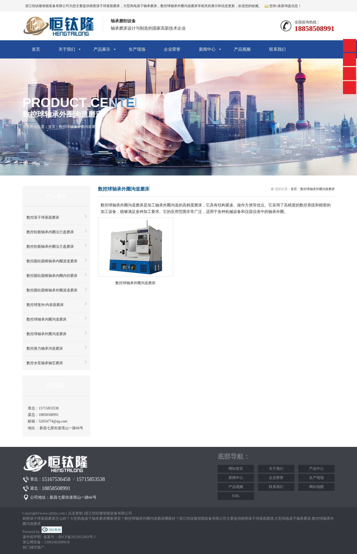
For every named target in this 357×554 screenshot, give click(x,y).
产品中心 (316, 469)
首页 (36, 49)
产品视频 (242, 49)
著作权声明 (32, 537)
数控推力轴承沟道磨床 (45, 348)
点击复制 (75, 513)
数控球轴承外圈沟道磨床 (79, 127)
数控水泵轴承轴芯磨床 (45, 363)
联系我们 (277, 49)
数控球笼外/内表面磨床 (45, 305)
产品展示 (102, 49)
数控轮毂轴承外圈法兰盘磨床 (50, 247)
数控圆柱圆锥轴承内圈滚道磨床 (52, 261)
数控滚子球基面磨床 (43, 217)
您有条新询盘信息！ (283, 6)
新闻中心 (207, 49)
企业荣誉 (172, 49)
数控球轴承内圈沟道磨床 (47, 319)
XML (236, 496)
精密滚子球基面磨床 (104, 6)
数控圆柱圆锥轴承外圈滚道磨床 (52, 290)
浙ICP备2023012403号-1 (77, 537)
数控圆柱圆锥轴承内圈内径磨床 (52, 276)
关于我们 (67, 49)
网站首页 (236, 469)
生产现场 (137, 49)
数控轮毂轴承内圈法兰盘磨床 (50, 232)
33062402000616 (57, 542)
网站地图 (316, 487)
